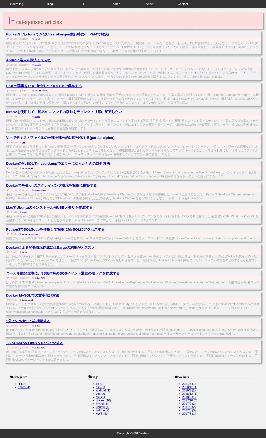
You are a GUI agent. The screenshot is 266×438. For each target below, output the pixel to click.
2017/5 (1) (189, 413)
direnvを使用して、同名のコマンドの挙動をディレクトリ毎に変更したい (64, 112)
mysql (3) (102, 403)
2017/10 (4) (189, 400)
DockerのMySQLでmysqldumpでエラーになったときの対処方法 (58, 163)
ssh (39, 39)
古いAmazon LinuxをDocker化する (34, 343)
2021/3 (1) (189, 383)
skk (40, 91)
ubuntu (25, 212)
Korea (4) (24, 387)
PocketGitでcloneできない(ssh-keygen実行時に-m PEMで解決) (57, 34)
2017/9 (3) (189, 403)
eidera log (16, 4)
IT (83, 4)
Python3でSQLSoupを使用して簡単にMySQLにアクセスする (55, 229)
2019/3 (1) (189, 390)
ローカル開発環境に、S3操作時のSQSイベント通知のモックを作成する (63, 273)
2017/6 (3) (189, 410)
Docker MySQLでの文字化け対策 (32, 295)
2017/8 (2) (189, 407)
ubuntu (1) (102, 407)
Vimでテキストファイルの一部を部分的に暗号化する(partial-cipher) (60, 138)
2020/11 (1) (189, 387)
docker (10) (103, 400)
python (43, 190)
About (150, 4)
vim (36, 91)
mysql (30, 168)
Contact (183, 4)
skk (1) (100, 397)
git (36, 39)
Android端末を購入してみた (28, 60)
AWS (43, 278)
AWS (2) (101, 413)
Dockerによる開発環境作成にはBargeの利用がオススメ (50, 247)
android (37, 65)
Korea (116, 4)
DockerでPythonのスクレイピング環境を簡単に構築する (51, 185)
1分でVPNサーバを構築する (28, 321)
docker (44, 91)
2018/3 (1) (189, 397)
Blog (50, 4)
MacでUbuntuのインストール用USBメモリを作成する (49, 207)
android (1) (103, 390)
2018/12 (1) (189, 393)
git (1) (99, 383)
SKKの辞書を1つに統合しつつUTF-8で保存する (44, 86)
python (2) (102, 410)
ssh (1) (100, 387)
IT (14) (22, 383)
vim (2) (100, 393)
